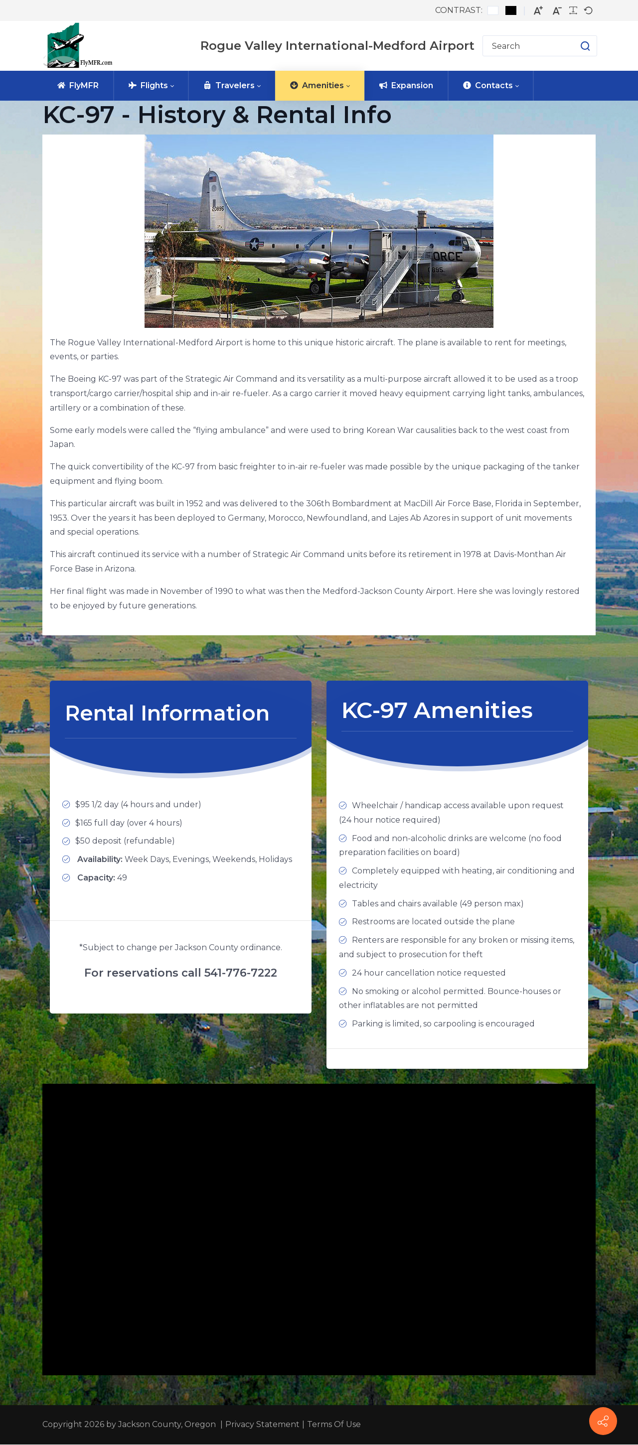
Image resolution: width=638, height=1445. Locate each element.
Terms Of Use (334, 1425)
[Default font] (588, 10)
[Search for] (540, 46)
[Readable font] (573, 10)
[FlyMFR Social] (603, 1421)
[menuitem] (78, 86)
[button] (575, 45)
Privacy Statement (262, 1425)
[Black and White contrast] (510, 10)
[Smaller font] (557, 10)
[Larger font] (538, 10)
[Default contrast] (492, 10)
